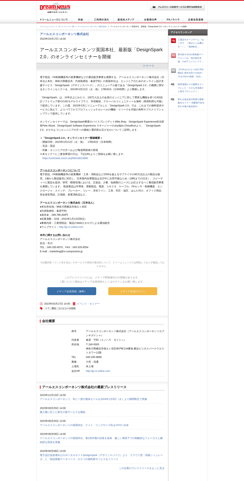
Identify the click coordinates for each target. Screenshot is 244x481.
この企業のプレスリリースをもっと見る (141, 468)
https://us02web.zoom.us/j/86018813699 (65, 158)
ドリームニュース (47, 27)
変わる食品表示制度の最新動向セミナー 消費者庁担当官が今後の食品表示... (191, 102)
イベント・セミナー (88, 303)
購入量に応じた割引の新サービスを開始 (62, 412)
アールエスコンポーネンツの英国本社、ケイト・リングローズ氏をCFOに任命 (84, 425)
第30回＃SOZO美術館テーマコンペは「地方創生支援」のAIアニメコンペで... (190, 58)
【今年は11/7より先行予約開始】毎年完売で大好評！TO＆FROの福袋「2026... (191, 73)
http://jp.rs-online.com (71, 226)
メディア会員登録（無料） (71, 291)
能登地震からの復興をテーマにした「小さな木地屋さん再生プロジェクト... (191, 87)
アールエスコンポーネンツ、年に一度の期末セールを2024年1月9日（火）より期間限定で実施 (93, 399)
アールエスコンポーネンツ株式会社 (92, 27)
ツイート (148, 65)
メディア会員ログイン (132, 291)
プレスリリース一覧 (66, 27)
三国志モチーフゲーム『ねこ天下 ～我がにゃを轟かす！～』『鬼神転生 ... (191, 43)
